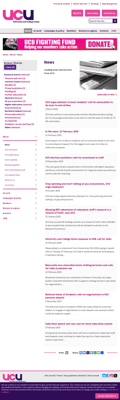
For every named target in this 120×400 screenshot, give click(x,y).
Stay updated (70, 375)
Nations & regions (88, 30)
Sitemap (95, 3)
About (28, 30)
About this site (80, 3)
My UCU (77, 13)
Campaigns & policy (54, 30)
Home (5, 54)
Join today (92, 13)
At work (38, 30)
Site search (50, 375)
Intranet (82, 375)
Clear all (10, 67)
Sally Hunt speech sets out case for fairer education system (78, 323)
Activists (104, 30)
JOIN (113, 30)
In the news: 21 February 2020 (61, 131)
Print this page (67, 352)
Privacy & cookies (61, 3)
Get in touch (93, 375)
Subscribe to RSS (105, 94)
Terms (59, 375)
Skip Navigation (109, 3)
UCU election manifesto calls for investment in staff (74, 157)
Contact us (109, 13)
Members (71, 30)
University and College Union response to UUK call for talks (78, 239)
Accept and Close (106, 396)
